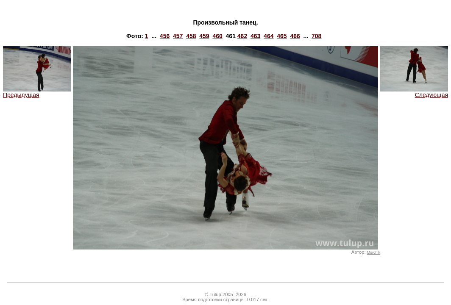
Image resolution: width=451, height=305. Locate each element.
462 (242, 36)
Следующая (414, 92)
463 (255, 36)
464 (268, 36)
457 (178, 36)
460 (217, 36)
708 (316, 36)
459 (204, 36)
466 (295, 36)
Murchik (373, 252)
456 (165, 36)
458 (191, 36)
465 (282, 36)
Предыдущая (37, 92)
